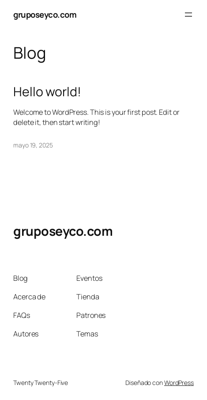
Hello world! (47, 92)
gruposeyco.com (44, 14)
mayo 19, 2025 (33, 145)
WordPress (179, 382)
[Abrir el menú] (188, 14)
